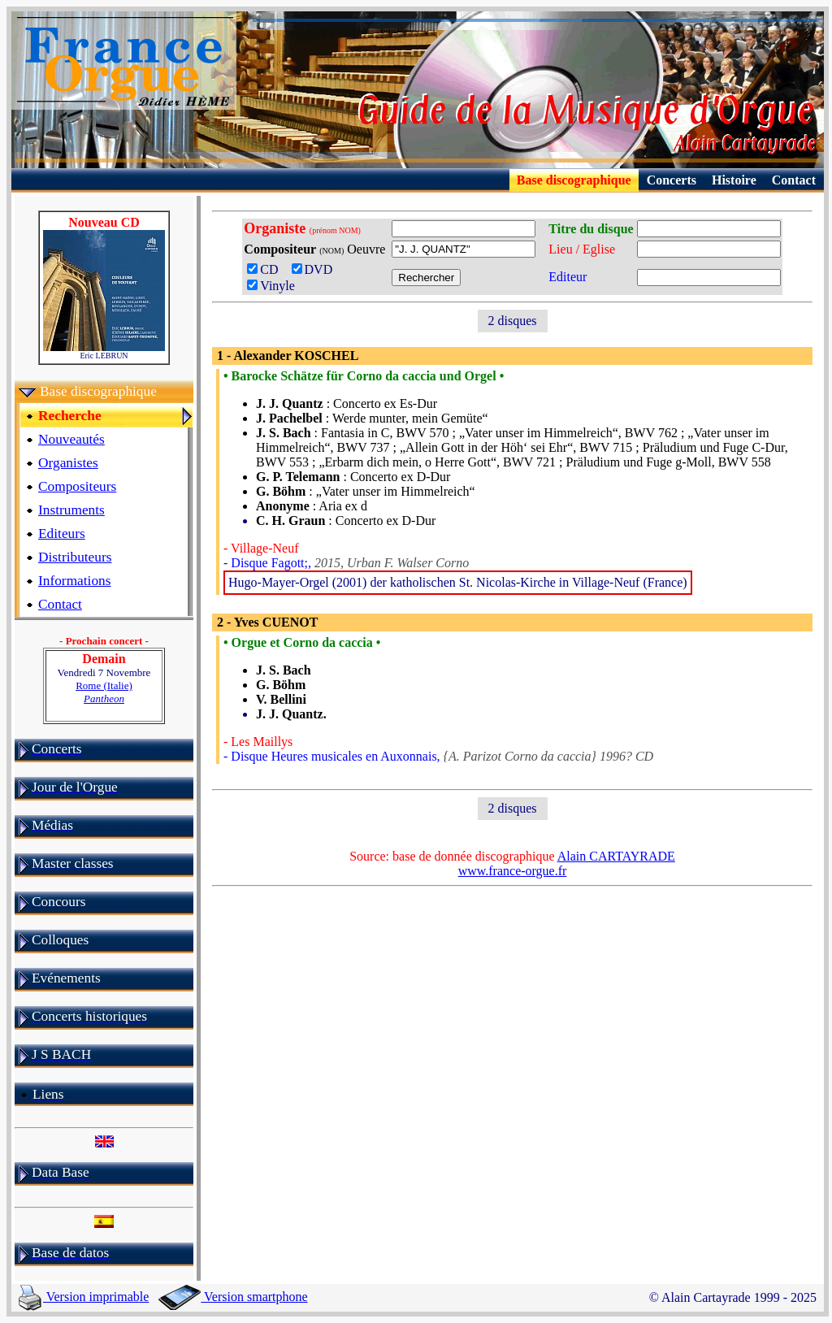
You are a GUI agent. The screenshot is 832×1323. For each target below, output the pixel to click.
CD (267, 269)
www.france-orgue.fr (512, 871)
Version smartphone (232, 1296)
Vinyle (271, 286)
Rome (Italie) (104, 692)
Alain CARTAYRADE (616, 856)
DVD (316, 269)
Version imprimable (84, 1296)
